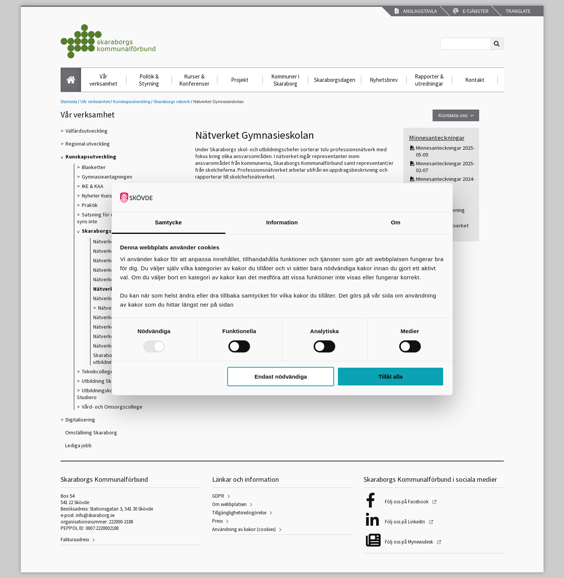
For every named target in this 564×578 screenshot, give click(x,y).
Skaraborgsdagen (334, 79)
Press (217, 521)
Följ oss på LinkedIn (405, 521)
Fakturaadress (75, 539)
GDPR (218, 496)
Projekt (239, 79)
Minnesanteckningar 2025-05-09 (445, 151)
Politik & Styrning (149, 80)
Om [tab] (395, 222)
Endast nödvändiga (281, 376)
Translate (518, 11)
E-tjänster (471, 11)
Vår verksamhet (103, 80)
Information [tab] (282, 222)
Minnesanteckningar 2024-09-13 (445, 182)
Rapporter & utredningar (429, 80)
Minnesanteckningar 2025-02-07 (445, 167)
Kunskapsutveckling (131, 101)
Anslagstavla (416, 11)
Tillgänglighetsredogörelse (239, 512)
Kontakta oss (452, 115)
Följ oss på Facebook (407, 501)
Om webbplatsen (229, 504)
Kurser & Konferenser (194, 80)
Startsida (69, 101)
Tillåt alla (390, 376)
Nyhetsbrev (384, 79)
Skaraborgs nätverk (171, 101)
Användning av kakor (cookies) (244, 529)
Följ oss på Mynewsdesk (409, 542)
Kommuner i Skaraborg (285, 80)
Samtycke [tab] (168, 222)
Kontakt (474, 79)
